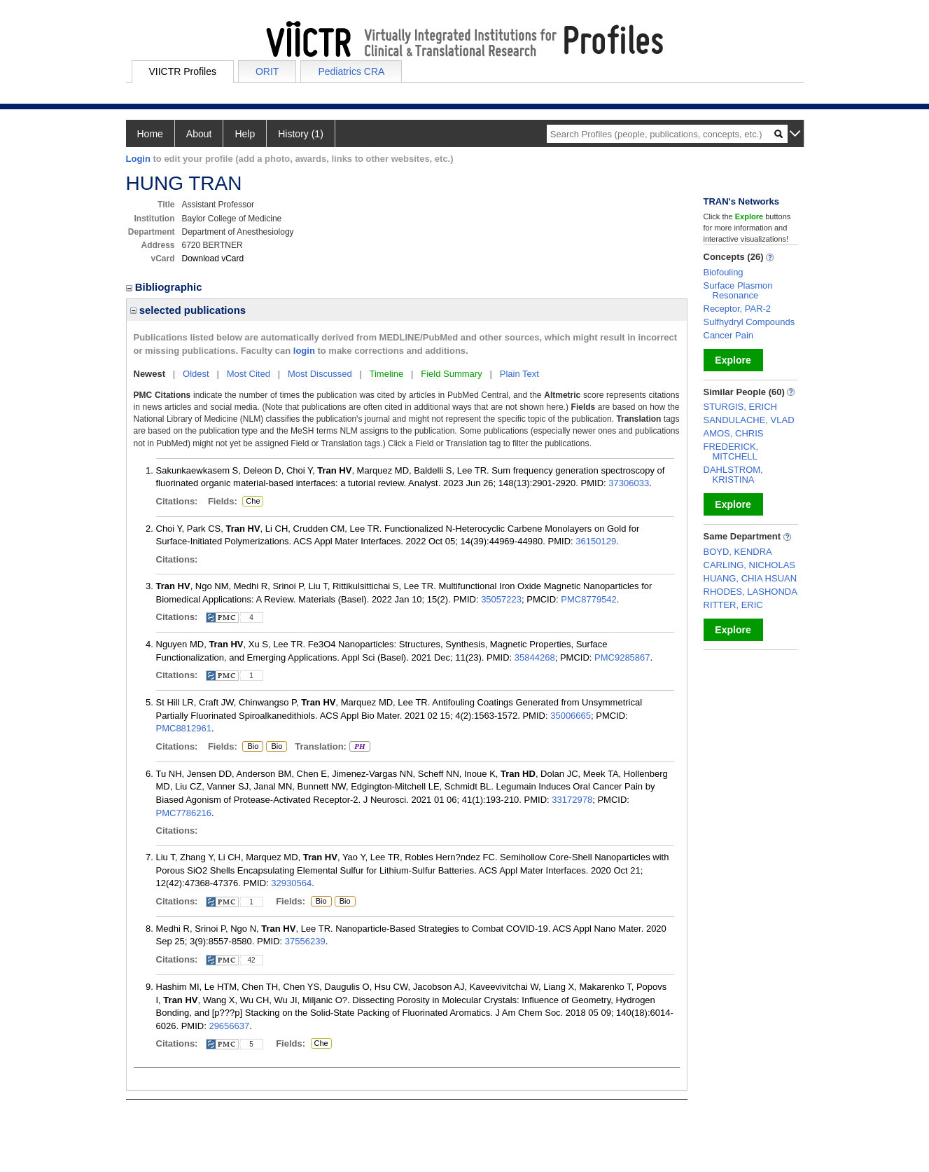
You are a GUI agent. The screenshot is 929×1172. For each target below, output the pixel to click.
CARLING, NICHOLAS (749, 565)
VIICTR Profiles (182, 71)
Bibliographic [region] (165, 287)
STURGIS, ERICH (740, 406)
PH (359, 747)
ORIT (267, 71)
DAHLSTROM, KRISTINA (733, 474)
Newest (150, 373)
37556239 (305, 941)
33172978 (572, 799)
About (199, 133)
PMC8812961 (184, 728)
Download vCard (213, 258)
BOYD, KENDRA (738, 551)
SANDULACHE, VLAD (749, 420)
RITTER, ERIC (733, 605)
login (304, 350)
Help (245, 133)
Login (138, 158)
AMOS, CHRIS (734, 433)
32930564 (291, 883)
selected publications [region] (188, 310)
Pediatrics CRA (351, 71)
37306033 (628, 483)
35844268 (535, 657)
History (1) (300, 133)
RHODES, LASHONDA (750, 591)
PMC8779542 (589, 599)
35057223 (501, 599)
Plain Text (519, 373)
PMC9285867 (622, 657)
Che (252, 501)
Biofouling (723, 272)
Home (150, 133)
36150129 (595, 541)
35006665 (570, 715)
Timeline (387, 373)
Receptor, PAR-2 (737, 308)
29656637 (229, 1026)
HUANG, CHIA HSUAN (750, 578)
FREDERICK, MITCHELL (731, 451)
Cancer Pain (729, 335)
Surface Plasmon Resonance (738, 290)
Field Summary (451, 373)
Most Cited (248, 373)
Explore (732, 360)
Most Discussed (320, 373)
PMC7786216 (184, 813)
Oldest (196, 373)
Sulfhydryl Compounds (749, 322)
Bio (252, 747)
